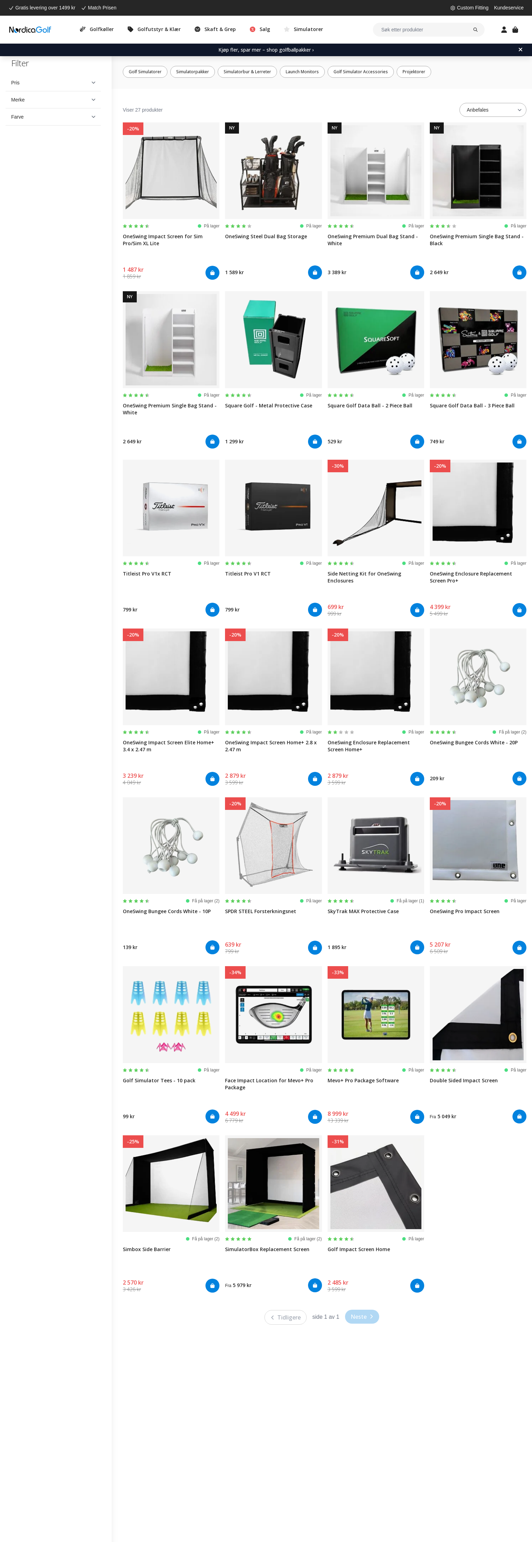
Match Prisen (102, 7)
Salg (265, 29)
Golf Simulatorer (145, 72)
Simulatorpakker (192, 72)
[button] (53, 83)
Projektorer (414, 72)
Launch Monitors (302, 72)
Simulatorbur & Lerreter (247, 72)
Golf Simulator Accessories (361, 72)
